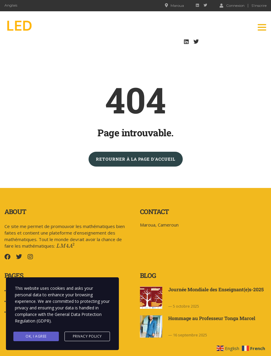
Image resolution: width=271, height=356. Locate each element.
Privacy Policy (87, 336)
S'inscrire (259, 5)
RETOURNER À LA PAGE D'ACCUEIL (135, 159)
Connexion (232, 5)
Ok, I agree (36, 336)
